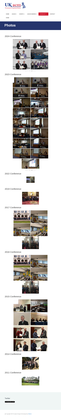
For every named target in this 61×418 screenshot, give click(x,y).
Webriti (30, 414)
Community (43, 14)
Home (7, 14)
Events (22, 14)
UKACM (14, 14)
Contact (52, 14)
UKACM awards (32, 14)
